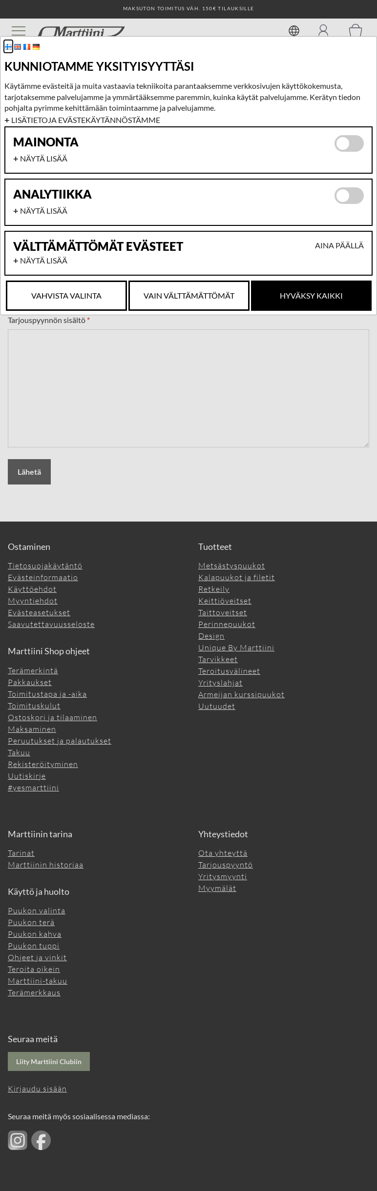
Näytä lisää (43, 158)
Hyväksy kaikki (311, 295)
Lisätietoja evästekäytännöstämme (85, 119)
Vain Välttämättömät (189, 295)
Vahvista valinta (66, 295)
